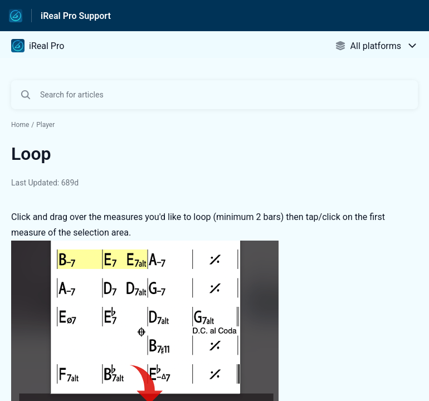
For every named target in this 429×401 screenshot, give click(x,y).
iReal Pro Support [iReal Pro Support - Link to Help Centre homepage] (76, 16)
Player (45, 125)
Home (20, 125)
